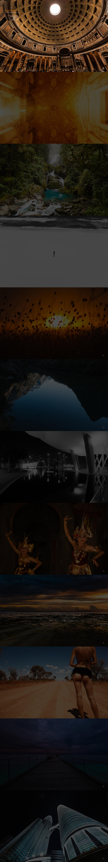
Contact (14, 20)
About (15, 18)
